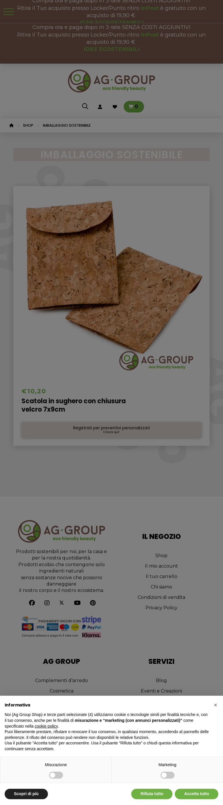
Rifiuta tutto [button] (152, 793)
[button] (215, 705)
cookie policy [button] (46, 726)
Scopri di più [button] (26, 793)
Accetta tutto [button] (196, 793)
